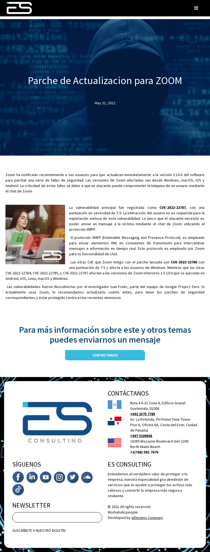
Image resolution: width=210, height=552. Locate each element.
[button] (196, 8)
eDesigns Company (147, 517)
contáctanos (105, 355)
